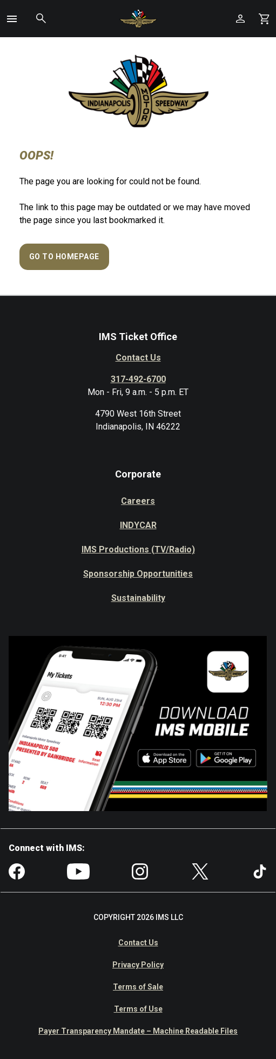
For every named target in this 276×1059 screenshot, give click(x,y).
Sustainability (138, 598)
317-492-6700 (138, 379)
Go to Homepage (64, 256)
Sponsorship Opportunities (138, 574)
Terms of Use (138, 1009)
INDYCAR (138, 525)
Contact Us (138, 357)
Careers (138, 501)
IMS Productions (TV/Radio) (138, 549)
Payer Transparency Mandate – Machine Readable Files (138, 1031)
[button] (12, 19)
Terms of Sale (138, 986)
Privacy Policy (138, 964)
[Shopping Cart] (264, 18)
